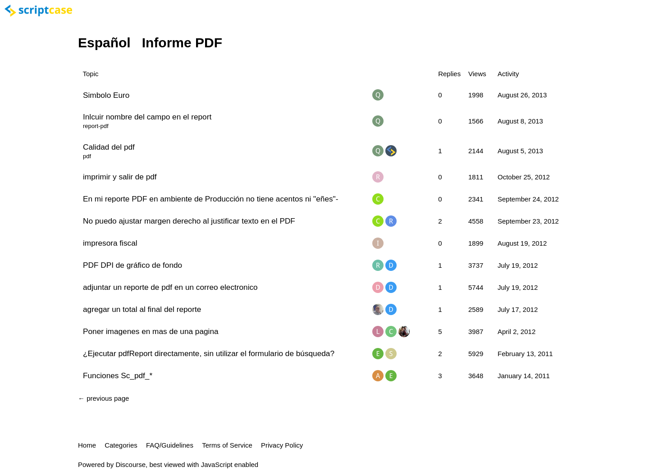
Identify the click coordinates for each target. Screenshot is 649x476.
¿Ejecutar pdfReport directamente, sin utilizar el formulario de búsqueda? (208, 353)
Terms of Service (227, 445)
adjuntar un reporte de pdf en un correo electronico (170, 287)
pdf (87, 156)
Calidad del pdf (109, 146)
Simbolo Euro (106, 95)
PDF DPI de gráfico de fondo (132, 265)
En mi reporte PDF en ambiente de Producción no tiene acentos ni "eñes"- (210, 198)
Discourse (130, 464)
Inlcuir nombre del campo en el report (147, 116)
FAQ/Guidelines (169, 445)
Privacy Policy (282, 445)
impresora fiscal (110, 242)
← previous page (103, 398)
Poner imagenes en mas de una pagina (151, 331)
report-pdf (96, 126)
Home (87, 445)
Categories (121, 445)
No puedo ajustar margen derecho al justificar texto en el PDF (189, 220)
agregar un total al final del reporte (142, 309)
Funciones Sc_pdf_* (117, 375)
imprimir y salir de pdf (120, 176)
